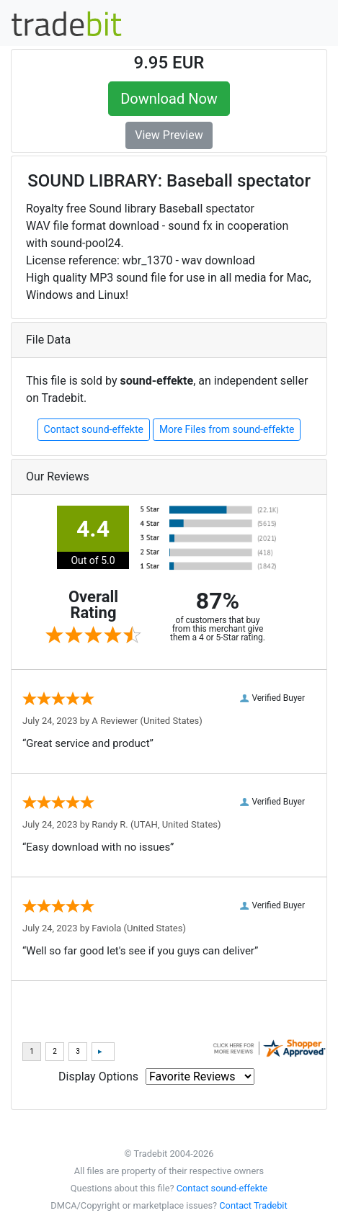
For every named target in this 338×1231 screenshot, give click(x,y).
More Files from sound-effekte (227, 429)
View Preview (169, 135)
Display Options (98, 1076)
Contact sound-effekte (93, 429)
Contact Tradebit (253, 1205)
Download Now (169, 98)
